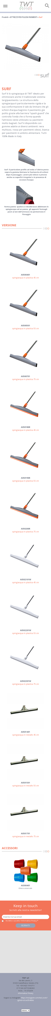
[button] (25, 949)
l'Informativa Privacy (29, 921)
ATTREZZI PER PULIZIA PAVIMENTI (23, 17)
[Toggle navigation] (5, 6)
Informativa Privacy (25, 993)
